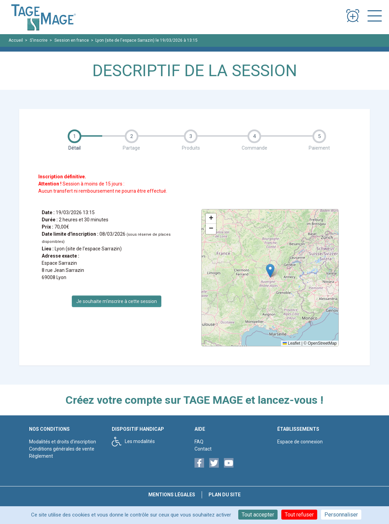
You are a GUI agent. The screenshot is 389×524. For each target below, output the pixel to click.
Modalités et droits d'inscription (62, 441)
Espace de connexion (300, 441)
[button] (270, 271)
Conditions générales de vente (61, 449)
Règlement (41, 456)
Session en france (71, 40)
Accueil (16, 40)
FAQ (198, 441)
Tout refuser (299, 514)
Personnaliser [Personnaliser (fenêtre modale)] (341, 514)
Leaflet (291, 343)
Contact (203, 449)
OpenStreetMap (322, 343)
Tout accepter (258, 514)
